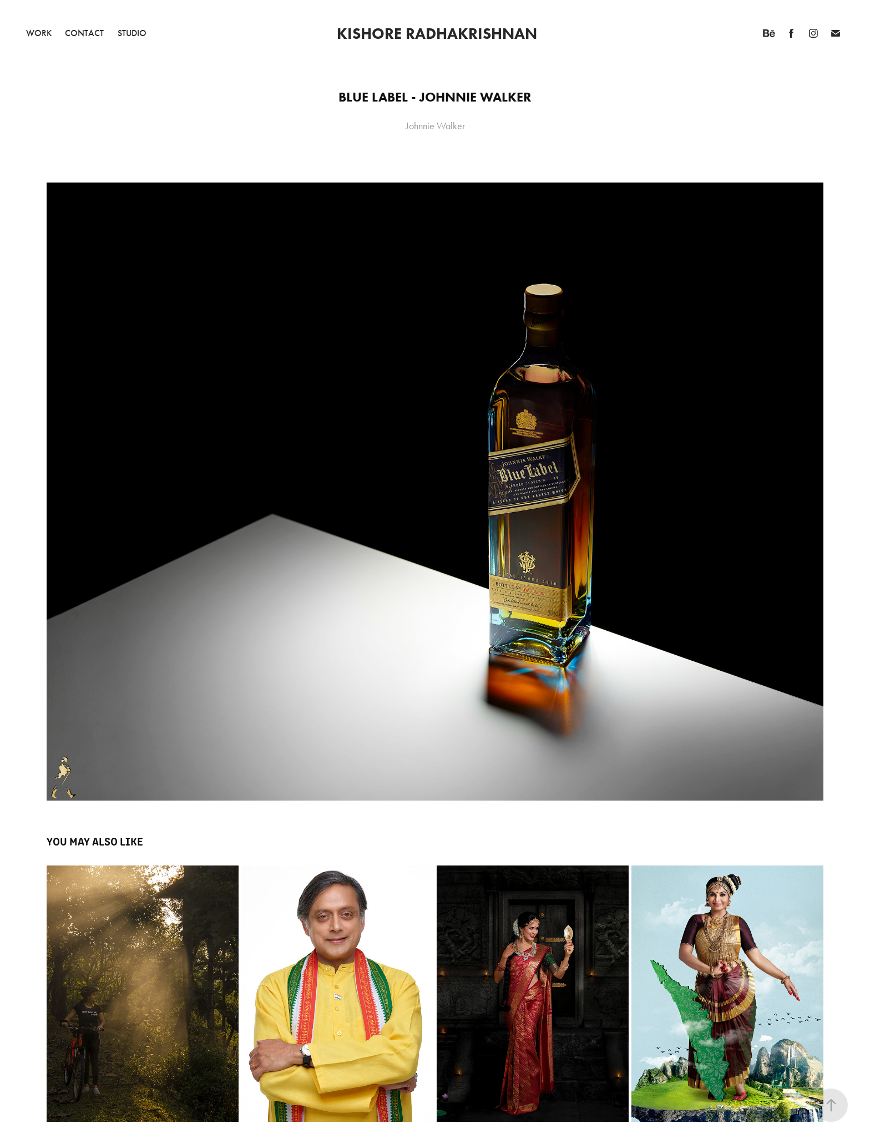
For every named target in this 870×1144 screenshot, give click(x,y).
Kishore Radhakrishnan (437, 33)
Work (39, 33)
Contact (84, 33)
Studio (132, 33)
